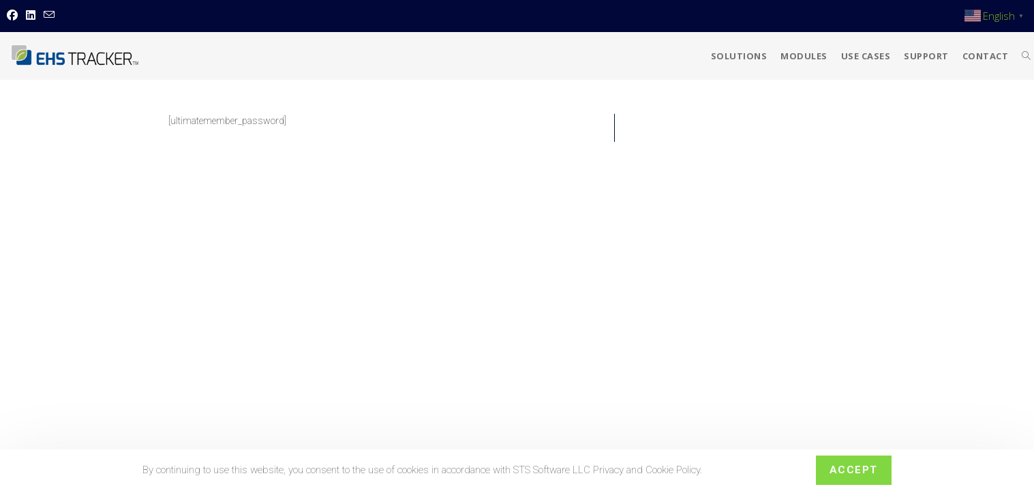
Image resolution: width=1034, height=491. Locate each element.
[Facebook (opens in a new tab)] (14, 16)
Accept (854, 470)
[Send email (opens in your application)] (49, 16)
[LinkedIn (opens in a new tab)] (31, 16)
